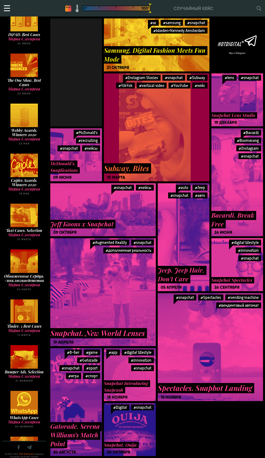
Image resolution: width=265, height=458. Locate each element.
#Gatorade (89, 360)
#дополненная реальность (128, 250)
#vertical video (151, 85)
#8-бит (73, 352)
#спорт (91, 376)
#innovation (248, 250)
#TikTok (125, 85)
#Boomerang (248, 140)
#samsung (172, 22)
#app (113, 352)
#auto (183, 187)
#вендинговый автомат (239, 305)
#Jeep (200, 187)
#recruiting (88, 140)
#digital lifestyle (245, 242)
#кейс (200, 85)
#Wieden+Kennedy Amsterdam (179, 30)
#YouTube (179, 85)
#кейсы (144, 187)
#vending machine (243, 297)
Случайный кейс (193, 8)
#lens (229, 77)
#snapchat (196, 22)
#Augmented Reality (110, 242)
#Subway (197, 77)
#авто (200, 195)
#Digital (120, 407)
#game (92, 352)
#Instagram (249, 148)
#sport (92, 368)
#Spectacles (211, 297)
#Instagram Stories (141, 77)
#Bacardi (251, 132)
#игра (73, 376)
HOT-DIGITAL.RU (26, 454)
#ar (153, 22)
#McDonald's (87, 132)
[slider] (150, 8)
